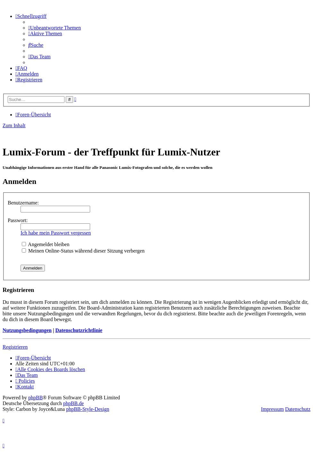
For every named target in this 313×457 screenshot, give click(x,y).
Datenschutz (297, 409)
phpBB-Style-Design (87, 409)
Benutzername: (23, 202)
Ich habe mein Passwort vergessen (56, 233)
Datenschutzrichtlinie (78, 330)
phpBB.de (73, 403)
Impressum (272, 409)
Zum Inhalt (14, 125)
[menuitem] (54, 27)
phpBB (35, 397)
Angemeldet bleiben (45, 244)
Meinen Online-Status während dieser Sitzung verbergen (83, 250)
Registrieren (15, 347)
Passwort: (18, 220)
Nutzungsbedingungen (27, 330)
